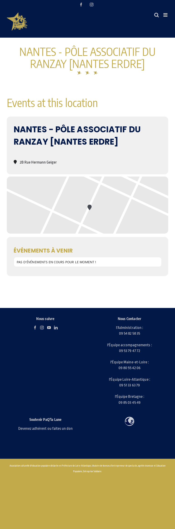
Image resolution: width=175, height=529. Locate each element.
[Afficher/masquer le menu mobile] (165, 15)
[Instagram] (42, 327)
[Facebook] (35, 327)
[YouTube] (49, 327)
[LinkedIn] (56, 327)
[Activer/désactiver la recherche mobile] (156, 15)
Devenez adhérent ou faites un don (45, 428)
